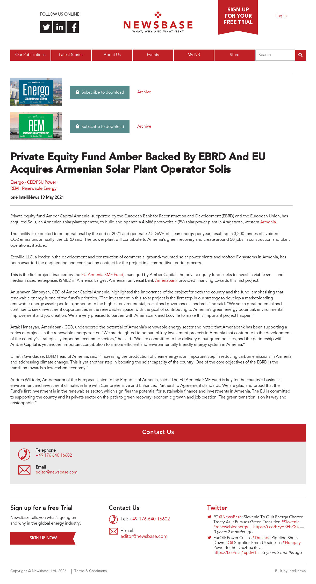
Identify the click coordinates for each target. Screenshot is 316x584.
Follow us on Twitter (46, 27)
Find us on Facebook (73, 27)
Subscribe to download (100, 92)
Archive (144, 92)
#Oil (229, 543)
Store (234, 55)
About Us (112, 55)
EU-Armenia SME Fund (102, 275)
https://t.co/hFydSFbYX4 (276, 527)
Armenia (268, 222)
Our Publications (30, 55)
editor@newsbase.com (56, 472)
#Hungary (292, 543)
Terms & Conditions (90, 571)
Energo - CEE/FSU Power (33, 183)
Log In (281, 16)
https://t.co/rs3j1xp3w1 (234, 553)
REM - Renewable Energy (33, 189)
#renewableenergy (230, 527)
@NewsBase (230, 517)
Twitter (217, 508)
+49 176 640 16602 (54, 456)
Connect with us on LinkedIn (59, 27)
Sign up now (43, 538)
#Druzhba (261, 538)
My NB (194, 55)
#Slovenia (290, 522)
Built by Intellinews (290, 571)
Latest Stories (71, 55)
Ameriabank (166, 281)
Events (153, 55)
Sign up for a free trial (238, 17)
